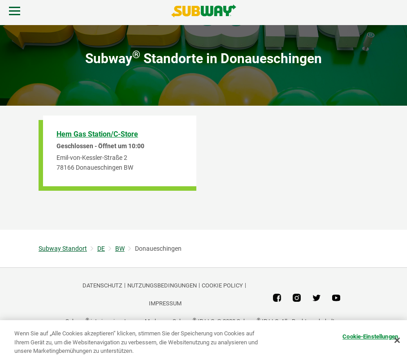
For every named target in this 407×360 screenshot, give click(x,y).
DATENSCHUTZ (102, 285)
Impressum (165, 303)
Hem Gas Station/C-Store (97, 134)
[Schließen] (397, 340)
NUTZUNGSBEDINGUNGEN (162, 285)
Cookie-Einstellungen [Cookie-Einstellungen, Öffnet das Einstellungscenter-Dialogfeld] (370, 336)
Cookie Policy (222, 285)
